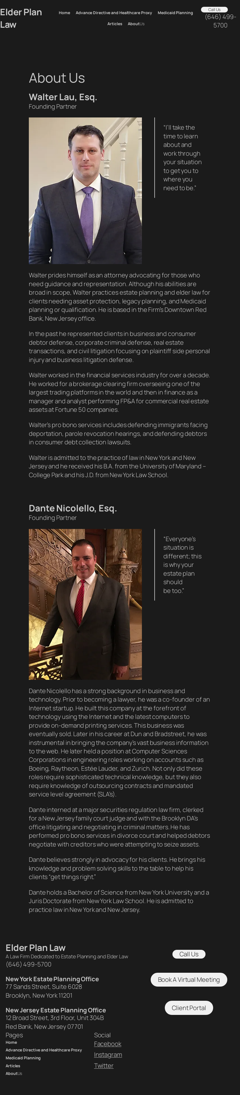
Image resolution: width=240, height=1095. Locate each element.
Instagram (108, 1054)
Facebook (107, 1044)
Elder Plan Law (35, 947)
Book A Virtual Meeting (189, 979)
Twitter (104, 1065)
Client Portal (189, 1008)
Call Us (214, 9)
